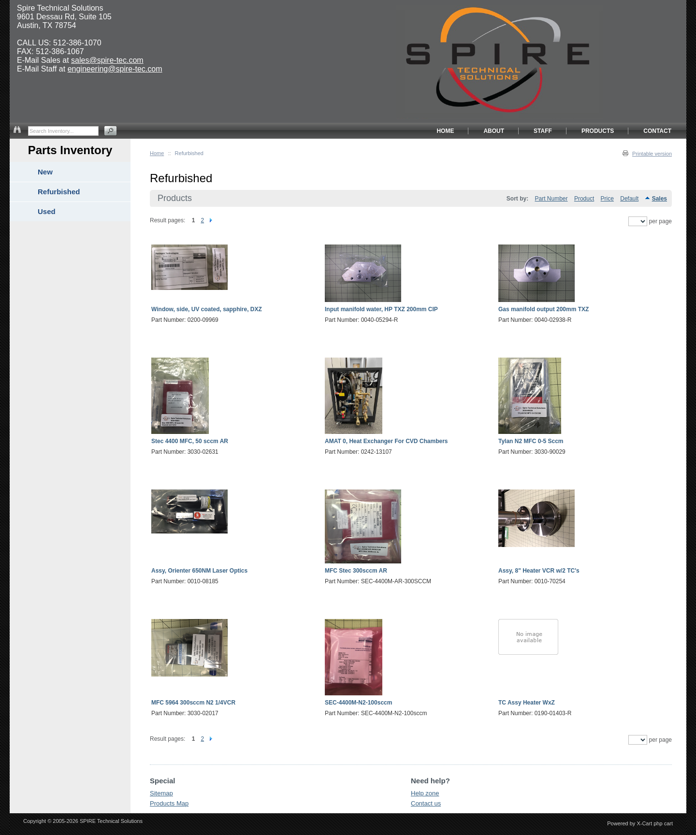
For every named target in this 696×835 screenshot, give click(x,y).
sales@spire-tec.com (107, 60)
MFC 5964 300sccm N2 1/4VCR (193, 702)
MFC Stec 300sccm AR (356, 570)
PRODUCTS (597, 131)
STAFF (543, 131)
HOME (445, 131)
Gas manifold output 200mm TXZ (543, 309)
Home (157, 153)
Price (607, 198)
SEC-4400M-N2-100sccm (358, 702)
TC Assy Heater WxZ (526, 702)
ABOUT (493, 131)
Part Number (551, 198)
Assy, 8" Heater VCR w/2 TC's (539, 570)
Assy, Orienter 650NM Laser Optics (199, 570)
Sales (659, 198)
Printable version (652, 154)
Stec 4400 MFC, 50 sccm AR (189, 441)
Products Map (169, 803)
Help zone (425, 793)
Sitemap (161, 793)
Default (629, 198)
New (45, 172)
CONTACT (657, 131)
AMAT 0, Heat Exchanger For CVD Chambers (386, 441)
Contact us (426, 803)
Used (47, 211)
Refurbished (59, 191)
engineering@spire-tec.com (115, 69)
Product (584, 198)
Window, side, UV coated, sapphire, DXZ (206, 309)
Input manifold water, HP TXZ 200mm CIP (381, 309)
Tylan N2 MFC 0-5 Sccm (530, 441)
